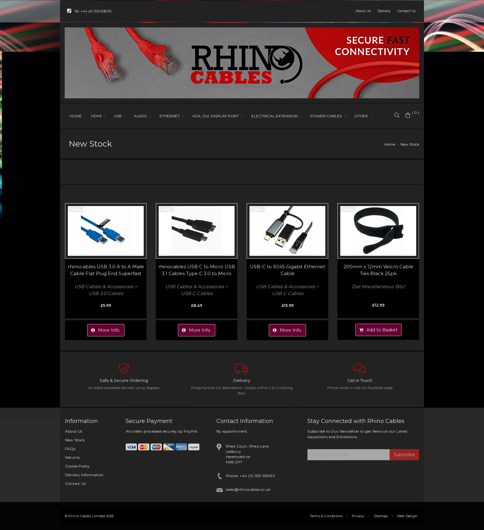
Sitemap (381, 516)
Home (389, 144)
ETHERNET (170, 116)
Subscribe (404, 454)
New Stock (409, 144)
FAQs (70, 448)
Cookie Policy (77, 466)
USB (118, 116)
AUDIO (140, 116)
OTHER (361, 116)
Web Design (407, 516)
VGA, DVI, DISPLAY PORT (215, 116)
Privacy (358, 516)
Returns (72, 457)
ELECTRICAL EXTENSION (274, 116)
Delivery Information (84, 474)
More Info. (105, 330)
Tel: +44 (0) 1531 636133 (89, 10)
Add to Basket (378, 330)
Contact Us (407, 11)
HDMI (96, 116)
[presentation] (354, 475)
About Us (363, 11)
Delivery (384, 11)
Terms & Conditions (326, 516)
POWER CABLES (326, 116)
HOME (76, 116)
